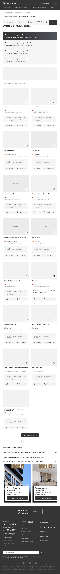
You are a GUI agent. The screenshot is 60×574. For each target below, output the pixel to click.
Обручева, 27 (36, 237)
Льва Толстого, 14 (9, 194)
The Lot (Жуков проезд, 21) (12, 280)
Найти (53, 22)
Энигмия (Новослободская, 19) (41, 194)
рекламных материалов (17, 557)
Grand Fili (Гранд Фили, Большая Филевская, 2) (14, 409)
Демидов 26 (35, 150)
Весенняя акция (17, 498)
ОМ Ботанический (9, 150)
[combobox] (13, 12)
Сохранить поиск (10, 17)
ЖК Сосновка (25, 538)
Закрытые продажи (39, 7)
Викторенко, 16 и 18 (10, 324)
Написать (9, 125)
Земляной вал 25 (37, 107)
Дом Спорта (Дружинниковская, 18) (15, 237)
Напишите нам (8, 537)
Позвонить (21, 125)
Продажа (7, 7)
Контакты (44, 541)
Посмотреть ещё (30, 435)
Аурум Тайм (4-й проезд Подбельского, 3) (16, 368)
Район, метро (39, 22)
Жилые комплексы (21, 7)
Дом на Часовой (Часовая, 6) (40, 324)
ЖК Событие (25, 525)
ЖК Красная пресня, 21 (28, 535)
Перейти (37, 512)
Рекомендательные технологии (47, 569)
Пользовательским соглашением (45, 566)
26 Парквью (7, 107)
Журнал (53, 7)
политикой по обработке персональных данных (24, 556)
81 (37, 441)
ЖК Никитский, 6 (26, 531)
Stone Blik (35, 280)
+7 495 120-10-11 (9, 524)
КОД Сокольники (37, 367)
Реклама (44, 536)
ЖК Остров (24, 528)
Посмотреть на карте (27, 17)
